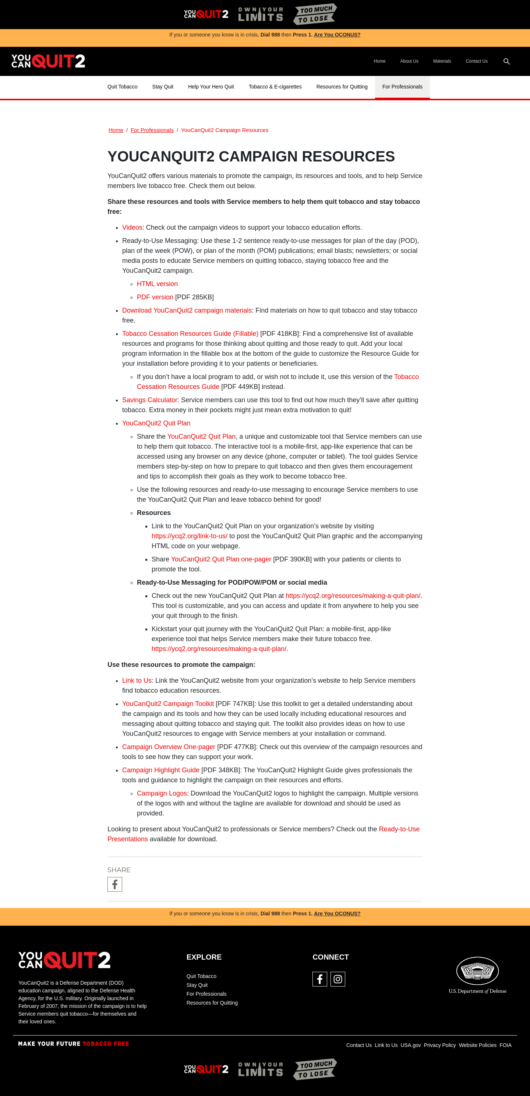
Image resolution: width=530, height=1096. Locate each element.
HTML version (157, 284)
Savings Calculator (149, 400)
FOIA (505, 1045)
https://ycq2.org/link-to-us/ (189, 536)
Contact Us (477, 61)
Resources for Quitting (342, 87)
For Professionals (402, 87)
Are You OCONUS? (337, 35)
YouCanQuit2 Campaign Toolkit (168, 703)
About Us (409, 61)
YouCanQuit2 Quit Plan (201, 436)
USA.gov (410, 1045)
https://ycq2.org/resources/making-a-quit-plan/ (353, 595)
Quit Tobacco (122, 87)
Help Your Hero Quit (211, 87)
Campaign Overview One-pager (168, 747)
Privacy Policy (440, 1045)
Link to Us (137, 680)
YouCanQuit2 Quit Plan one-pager (221, 559)
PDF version (155, 297)
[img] (206, 14)
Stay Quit (163, 87)
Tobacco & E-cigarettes (275, 87)
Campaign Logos (162, 793)
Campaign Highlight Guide (160, 770)
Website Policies (478, 1045)
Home (380, 61)
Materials (442, 61)
